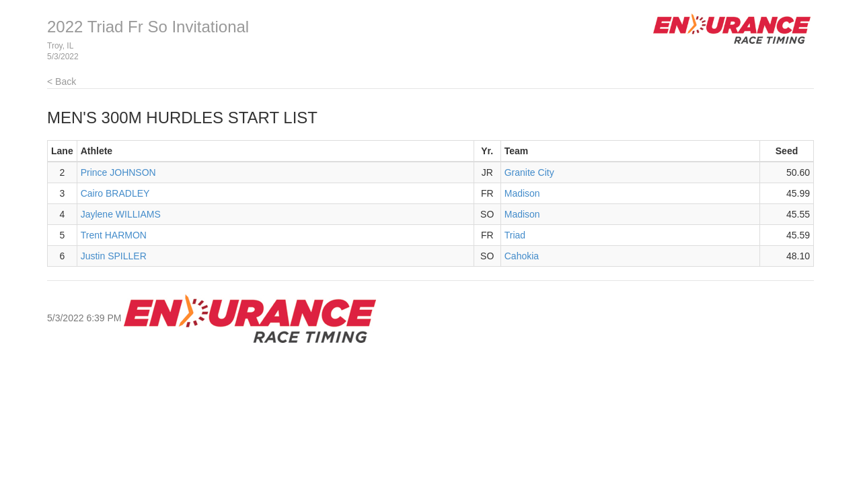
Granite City (529, 172)
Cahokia (521, 256)
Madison (522, 193)
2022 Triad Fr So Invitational (148, 27)
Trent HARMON (114, 235)
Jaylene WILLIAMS (121, 214)
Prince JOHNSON (118, 172)
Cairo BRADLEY (115, 193)
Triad (514, 235)
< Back (61, 81)
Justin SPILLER (114, 256)
